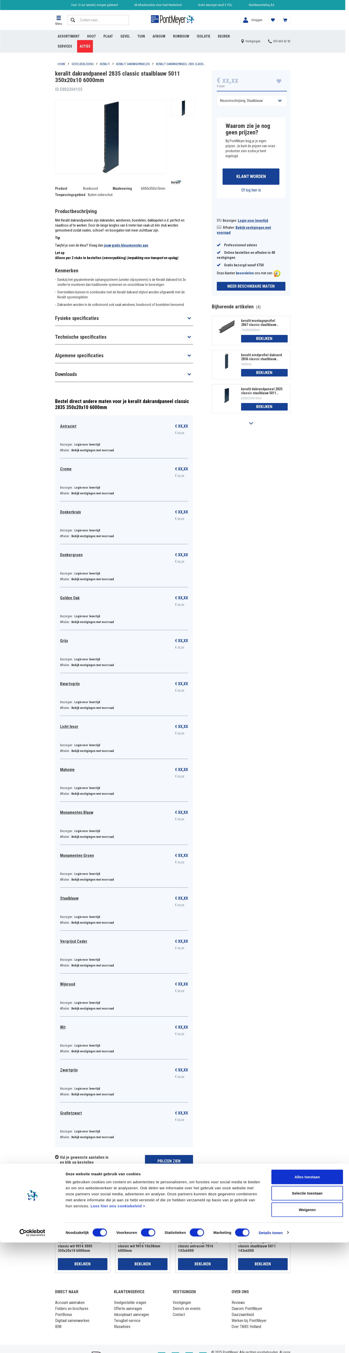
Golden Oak (70, 598)
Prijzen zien (169, 1161)
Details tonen (270, 1343)
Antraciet (68, 426)
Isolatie (203, 36)
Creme (66, 469)
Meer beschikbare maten (251, 287)
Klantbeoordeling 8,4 (261, 5)
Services (65, 46)
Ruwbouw (181, 36)
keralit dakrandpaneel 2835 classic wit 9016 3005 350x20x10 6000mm (79, 1246)
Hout (91, 36)
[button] (59, 20)
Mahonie (67, 769)
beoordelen (245, 274)
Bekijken (264, 339)
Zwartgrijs (69, 1070)
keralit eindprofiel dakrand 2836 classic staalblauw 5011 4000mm (261, 357)
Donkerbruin (70, 512)
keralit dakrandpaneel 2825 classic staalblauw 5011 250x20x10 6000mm (261, 392)
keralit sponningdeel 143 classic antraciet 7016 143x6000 (198, 1246)
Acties (85, 46)
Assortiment (69, 36)
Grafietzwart (71, 1113)
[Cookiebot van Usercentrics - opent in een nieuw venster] (32, 1343)
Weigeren (307, 1320)
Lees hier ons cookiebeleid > (118, 1316)
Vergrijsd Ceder (73, 941)
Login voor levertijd (253, 221)
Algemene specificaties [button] (79, 355)
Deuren (224, 36)
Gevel (125, 36)
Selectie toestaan (307, 1304)
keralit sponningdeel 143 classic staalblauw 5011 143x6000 (258, 1246)
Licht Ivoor (69, 726)
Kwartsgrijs (70, 683)
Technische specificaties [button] (80, 337)
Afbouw (158, 36)
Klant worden (251, 176)
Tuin (141, 36)
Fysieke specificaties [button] (77, 318)
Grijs (64, 640)
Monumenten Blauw (76, 812)
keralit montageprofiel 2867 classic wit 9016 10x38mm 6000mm (140, 1246)
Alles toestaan (307, 1287)
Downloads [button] (66, 374)
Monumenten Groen (77, 855)
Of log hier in (251, 190)
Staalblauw (69, 898)
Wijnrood (67, 984)
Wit (63, 1027)
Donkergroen (71, 554)
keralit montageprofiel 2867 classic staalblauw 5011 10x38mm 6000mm (258, 323)
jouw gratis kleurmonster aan (126, 245)
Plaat (108, 36)
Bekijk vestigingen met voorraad (92, 450)
